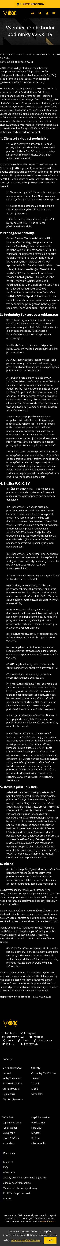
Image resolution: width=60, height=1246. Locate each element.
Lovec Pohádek (10, 1138)
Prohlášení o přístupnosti (16, 1193)
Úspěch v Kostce (40, 1117)
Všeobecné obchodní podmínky (20, 1188)
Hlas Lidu (36, 1127)
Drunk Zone (8, 1132)
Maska (34, 1088)
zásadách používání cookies (25, 1240)
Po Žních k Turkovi (12, 1083)
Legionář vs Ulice (11, 1122)
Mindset (35, 1132)
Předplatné (9, 1172)
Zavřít (50, 1240)
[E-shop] (33, 13)
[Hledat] (40, 13)
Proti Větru (8, 1143)
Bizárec (35, 1138)
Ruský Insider (9, 1127)
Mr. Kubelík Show (11, 1067)
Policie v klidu (38, 1122)
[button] (47, 13)
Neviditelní (37, 1093)
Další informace (47, 1221)
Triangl (35, 1083)
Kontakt (7, 1198)
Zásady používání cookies (17, 1182)
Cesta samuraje (11, 1088)
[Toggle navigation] (54, 13)
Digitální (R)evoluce (12, 1099)
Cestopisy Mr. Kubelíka (43, 1073)
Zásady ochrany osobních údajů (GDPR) (24, 1177)
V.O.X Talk (7, 1117)
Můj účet (8, 1161)
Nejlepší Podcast (11, 1078)
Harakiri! (6, 1073)
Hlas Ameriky (38, 1143)
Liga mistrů (8, 1093)
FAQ (5, 1167)
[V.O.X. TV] (9, 13)
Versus (35, 1078)
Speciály (35, 1067)
